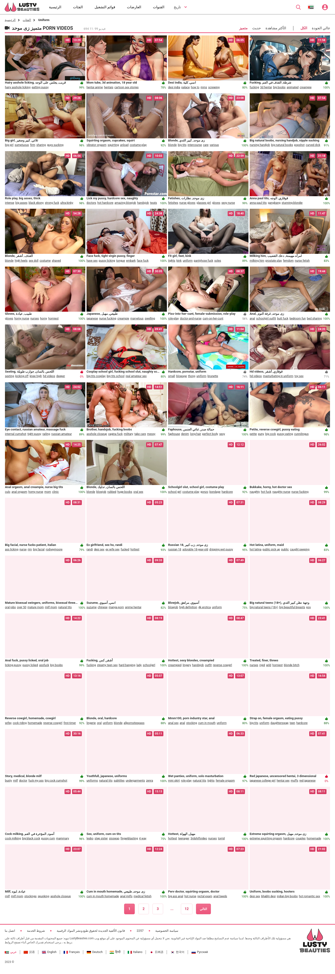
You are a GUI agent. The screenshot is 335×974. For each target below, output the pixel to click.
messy (151, 434)
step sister (101, 838)
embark (131, 260)
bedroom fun (298, 318)
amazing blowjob (125, 202)
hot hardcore (105, 202)
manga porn (116, 607)
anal (252, 318)
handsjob (143, 202)
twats (153, 202)
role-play (173, 318)
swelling (150, 318)
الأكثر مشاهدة (275, 28)
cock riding (20, 723)
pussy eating (285, 434)
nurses (34, 318)
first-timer (70, 723)
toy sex (299, 376)
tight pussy (34, 434)
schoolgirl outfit (266, 318)
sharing (41, 145)
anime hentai (133, 607)
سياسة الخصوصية (166, 930)
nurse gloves (187, 202)
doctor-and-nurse (190, 318)
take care (140, 434)
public (285, 549)
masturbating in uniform (278, 376)
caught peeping (299, 549)
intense (9, 202)
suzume (91, 607)
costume (45, 260)
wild (268, 665)
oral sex (138, 491)
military (128, 434)
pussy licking (107, 260)
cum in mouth (206, 723)
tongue (120, 260)
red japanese (307, 780)
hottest (135, 549)
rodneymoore (54, 549)
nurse (22, 549)
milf (15, 780)
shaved (56, 260)
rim (30, 549)
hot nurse (190, 896)
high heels (21, 260)
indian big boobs (287, 896)
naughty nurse (281, 491)
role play (186, 780)
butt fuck (282, 318)
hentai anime (95, 87)
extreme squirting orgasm (266, 838)
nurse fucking (107, 318)
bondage (215, 491)
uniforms (92, 780)
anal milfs (126, 896)
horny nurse (21, 318)
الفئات (27, 20)
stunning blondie (292, 202)
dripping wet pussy (221, 549)
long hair (195, 434)
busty (8, 780)
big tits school (115, 376)
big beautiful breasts (292, 607)
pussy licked (30, 665)
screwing (214, 87)
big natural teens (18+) (264, 607)
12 (187, 909)
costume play (138, 145)
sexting (9, 376)
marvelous (137, 318)
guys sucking (55, 145)
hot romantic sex (309, 896)
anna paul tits (258, 202)
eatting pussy (40, 87)
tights (171, 260)
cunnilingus (301, 434)
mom (47, 491)
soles (217, 260)
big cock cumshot (56, 780)
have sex (92, 260)
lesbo (90, 838)
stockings (30, 896)
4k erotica (204, 607)
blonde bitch (292, 665)
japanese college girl (262, 780)
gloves (216, 202)
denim (185, 434)
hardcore (227, 491)
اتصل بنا (10, 930)
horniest (53, 318)
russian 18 (174, 549)
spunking (43, 896)
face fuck (142, 260)
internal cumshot (15, 434)
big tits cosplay (96, 376)
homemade (35, 723)
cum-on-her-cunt (213, 318)
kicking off (22, 376)
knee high (36, 376)
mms (203, 87)
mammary (62, 838)
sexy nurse (228, 202)
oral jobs (10, 607)
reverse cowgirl (222, 665)
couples (301, 838)
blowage (181, 376)
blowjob (101, 491)
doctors (91, 202)
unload (124, 145)
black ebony (36, 202)
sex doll (34, 260)
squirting (113, 145)
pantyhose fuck (203, 260)
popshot (299, 145)
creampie (306, 87)
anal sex (173, 723)
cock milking (13, 838)
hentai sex (283, 780)
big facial (39, 549)
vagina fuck (115, 434)
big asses (21, 202)
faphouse (174, 434)
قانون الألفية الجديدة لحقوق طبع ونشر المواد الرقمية (91, 930)
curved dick (313, 145)
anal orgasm (19, 491)
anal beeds (220, 896)
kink (179, 260)
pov (308, 607)
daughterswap (279, 723)
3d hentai (266, 87)
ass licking (11, 549)
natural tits (65, 607)
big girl (9, 145)
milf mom (51, 607)
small (171, 376)
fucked (125, 549)
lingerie (91, 723)
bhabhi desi (268, 896)
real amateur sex (136, 376)
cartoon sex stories (126, 87)
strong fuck (52, 202)
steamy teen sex (107, 665)
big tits (182, 145)
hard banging (127, 665)
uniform (188, 260)
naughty (255, 491)
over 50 (21, 607)
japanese (92, 318)
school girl (174, 491)
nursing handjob (260, 145)
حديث (256, 28)
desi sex (99, 549)
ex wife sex (112, 549)
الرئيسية (10, 20)
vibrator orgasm (96, 145)
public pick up (271, 549)
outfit (208, 665)
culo (7, 491)
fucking (254, 87)
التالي (203, 909)
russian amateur (61, 434)
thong (191, 376)
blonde (172, 145)
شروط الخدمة (36, 930)
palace (185, 87)
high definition (188, 607)
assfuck (44, 665)
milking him (257, 260)
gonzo (204, 491)
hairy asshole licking (17, 87)
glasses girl (203, 202)
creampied (174, 665)
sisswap (114, 838)
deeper (60, 376)
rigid (262, 665)
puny (261, 434)
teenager (183, 838)
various (214, 145)
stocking (191, 723)
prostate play (273, 260)
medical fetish (142, 896)
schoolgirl (149, 665)
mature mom (35, 607)
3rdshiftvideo (199, 838)
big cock (270, 434)
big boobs (279, 87)
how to (195, 87)
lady (139, 665)
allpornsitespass (134, 723)
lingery (187, 665)
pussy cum (48, 838)
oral (99, 723)
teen (292, 723)
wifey (8, 723)
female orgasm (225, 780)
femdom (288, 260)
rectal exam (204, 896)
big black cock (31, 838)
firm (32, 145)
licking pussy (13, 665)
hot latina (255, 549)
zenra (149, 780)
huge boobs (124, 491)
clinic (55, 491)
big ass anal (175, 896)
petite (253, 434)
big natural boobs (282, 145)
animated (293, 87)
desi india (174, 87)
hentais (108, 87)
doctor (23, 780)
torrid (221, 838)
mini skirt (174, 780)
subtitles (119, 780)
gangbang (274, 202)
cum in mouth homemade (103, 896)
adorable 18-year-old (195, 549)
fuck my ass (36, 780)
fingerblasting (129, 838)
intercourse (195, 145)
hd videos (49, 376)
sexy (222, 434)
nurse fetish (302, 260)
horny (43, 318)
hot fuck (266, 491)
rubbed (111, 491)
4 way (142, 838)
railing (46, 434)
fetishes (173, 202)
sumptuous (22, 145)
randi (90, 549)
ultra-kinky (66, 202)
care (206, 145)
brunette (213, 376)
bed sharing (314, 318)
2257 (140, 930)
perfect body (210, 434)
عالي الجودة (321, 28)
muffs (294, 780)
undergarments (135, 780)
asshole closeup (97, 434)
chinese (102, 607)
